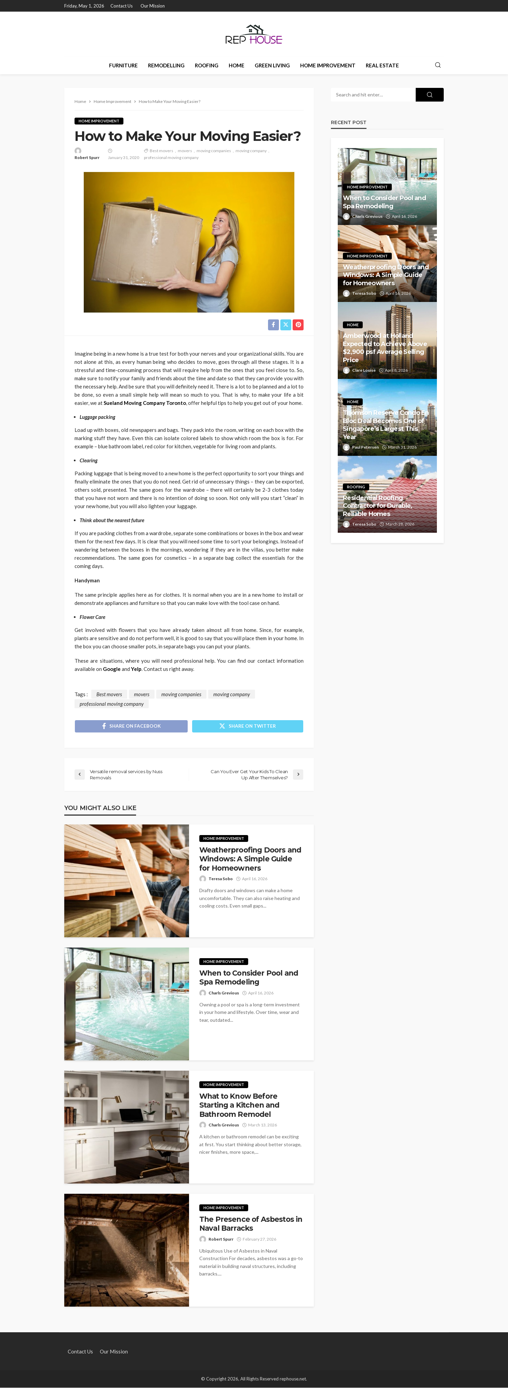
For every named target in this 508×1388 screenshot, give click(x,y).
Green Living (272, 65)
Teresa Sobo (221, 879)
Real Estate (382, 65)
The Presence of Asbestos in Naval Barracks (250, 1224)
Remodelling (166, 65)
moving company (251, 150)
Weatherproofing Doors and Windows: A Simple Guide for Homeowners (250, 859)
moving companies (214, 150)
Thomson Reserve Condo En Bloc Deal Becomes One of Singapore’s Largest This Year (386, 424)
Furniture (123, 65)
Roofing (206, 65)
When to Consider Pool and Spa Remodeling (248, 978)
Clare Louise (364, 370)
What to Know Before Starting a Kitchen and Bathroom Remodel (239, 1105)
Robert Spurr (87, 157)
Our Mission (153, 6)
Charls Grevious (224, 993)
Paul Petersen (365, 447)
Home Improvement (328, 65)
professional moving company (171, 157)
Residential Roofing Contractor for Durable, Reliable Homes (377, 506)
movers (185, 150)
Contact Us (121, 6)
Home (236, 65)
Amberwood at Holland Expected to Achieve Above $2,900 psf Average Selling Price (385, 347)
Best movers (161, 150)
